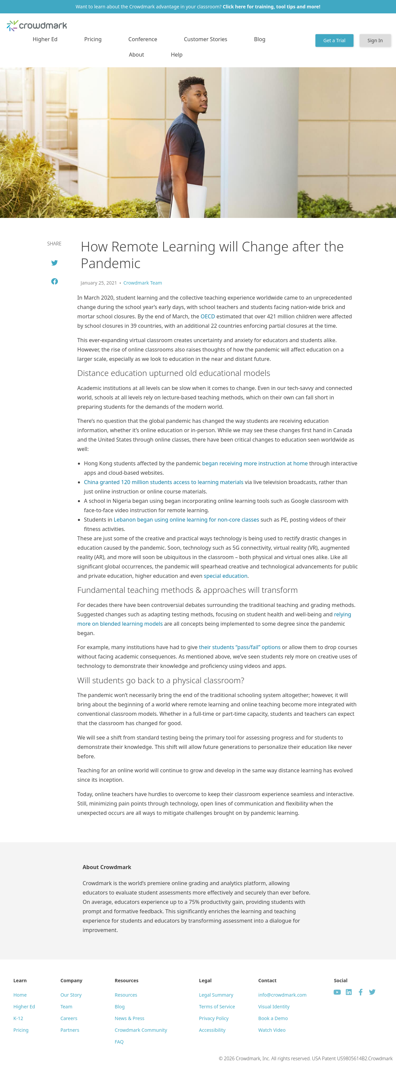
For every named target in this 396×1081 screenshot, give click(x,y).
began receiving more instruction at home (255, 463)
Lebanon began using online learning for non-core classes (186, 519)
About (136, 54)
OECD (208, 316)
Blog (260, 39)
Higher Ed (45, 39)
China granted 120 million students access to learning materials (163, 482)
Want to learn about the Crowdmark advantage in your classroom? (198, 6)
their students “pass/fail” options (240, 647)
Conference (142, 39)
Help (177, 54)
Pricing (93, 39)
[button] (54, 263)
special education (225, 576)
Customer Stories (205, 39)
